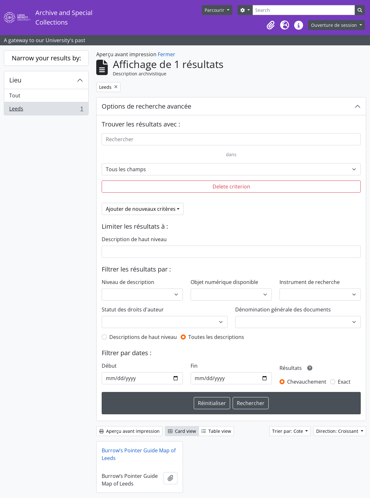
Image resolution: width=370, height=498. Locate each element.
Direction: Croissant (337, 431)
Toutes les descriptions (216, 337)
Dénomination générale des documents (283, 309)
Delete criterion (231, 186)
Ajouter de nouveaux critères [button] (141, 208)
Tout (14, 95)
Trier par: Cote (288, 431)
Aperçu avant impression (129, 431)
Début (109, 365)
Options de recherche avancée (146, 106)
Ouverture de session (334, 25)
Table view (216, 431)
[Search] (303, 10)
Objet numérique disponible (224, 282)
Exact (344, 381)
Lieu (15, 80)
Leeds (46, 110)
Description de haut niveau (134, 239)
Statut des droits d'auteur (133, 309)
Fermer (166, 54)
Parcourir (215, 10)
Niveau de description (128, 282)
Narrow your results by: (46, 58)
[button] (271, 25)
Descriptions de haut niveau (143, 337)
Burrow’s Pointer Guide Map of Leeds (139, 454)
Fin (194, 365)
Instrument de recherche (309, 282)
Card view (182, 431)
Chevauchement (306, 381)
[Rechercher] (231, 139)
